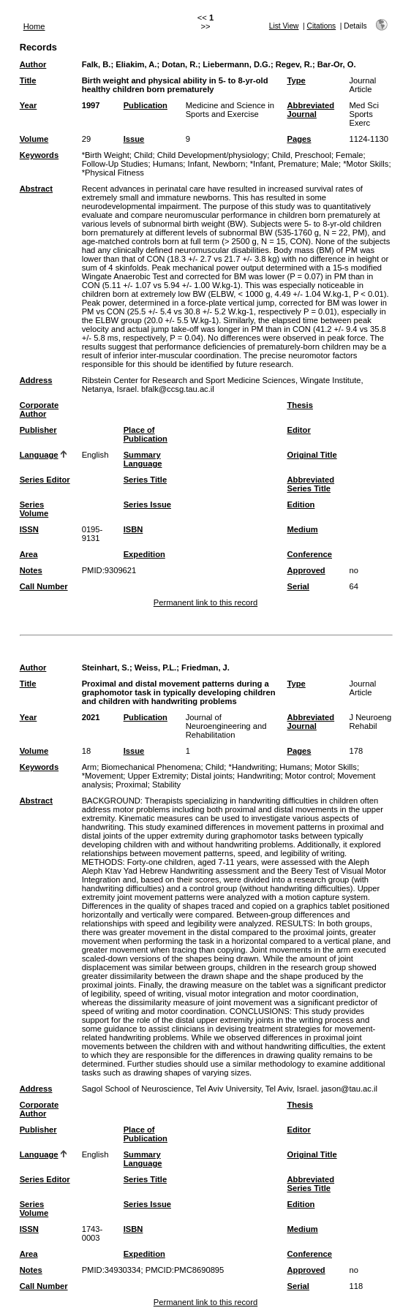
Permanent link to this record (205, 602)
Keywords (39, 155)
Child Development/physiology (212, 155)
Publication (145, 105)
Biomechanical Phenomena (150, 767)
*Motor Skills (365, 163)
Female (349, 155)
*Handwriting (252, 767)
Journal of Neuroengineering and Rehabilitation (226, 726)
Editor (298, 430)
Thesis (299, 405)
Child (143, 155)
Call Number (44, 586)
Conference (309, 554)
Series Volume (34, 509)
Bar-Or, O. (336, 64)
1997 (91, 105)
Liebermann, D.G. (237, 64)
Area (29, 554)
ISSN (29, 529)
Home (34, 26)
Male (330, 163)
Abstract (36, 188)
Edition (300, 504)
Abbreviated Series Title (310, 484)
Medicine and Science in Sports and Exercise (230, 109)
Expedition (144, 554)
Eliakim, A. (136, 64)
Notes (31, 570)
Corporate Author (39, 409)
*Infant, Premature (283, 163)
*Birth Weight (105, 155)
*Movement (103, 775)
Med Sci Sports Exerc (363, 114)
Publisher (38, 430)
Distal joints (212, 775)
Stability (166, 784)
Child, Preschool (301, 155)
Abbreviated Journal (310, 109)
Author (33, 64)
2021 (91, 717)
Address (36, 380)
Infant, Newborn (217, 163)
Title (28, 80)
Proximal (132, 784)
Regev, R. (294, 64)
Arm (89, 767)
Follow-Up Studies (115, 163)
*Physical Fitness (113, 172)
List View (284, 26)
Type (296, 80)
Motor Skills (335, 767)
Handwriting (258, 775)
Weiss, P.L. (155, 667)
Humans (168, 163)
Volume (34, 139)
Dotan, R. (179, 64)
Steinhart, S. (105, 667)
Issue (134, 139)
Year (28, 105)
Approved (306, 570)
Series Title (145, 479)
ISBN (133, 529)
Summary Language (143, 459)
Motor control (309, 775)
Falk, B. (96, 64)
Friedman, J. (205, 667)
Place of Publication (145, 434)
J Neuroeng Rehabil (370, 721)
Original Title (311, 454)
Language (39, 454)
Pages (299, 139)
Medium (302, 529)
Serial (298, 586)
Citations (321, 26)
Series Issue (147, 504)
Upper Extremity (156, 775)
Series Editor (45, 479)
